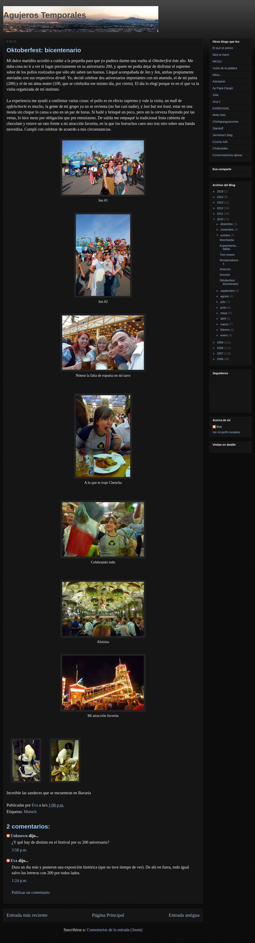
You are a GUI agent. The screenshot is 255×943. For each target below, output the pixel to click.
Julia (215, 95)
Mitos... (217, 75)
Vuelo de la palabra (225, 68)
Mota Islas (219, 115)
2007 (220, 353)
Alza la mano (221, 54)
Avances (225, 269)
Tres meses (227, 254)
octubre (225, 235)
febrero (225, 329)
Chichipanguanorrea (225, 121)
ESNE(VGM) (221, 108)
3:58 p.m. (19, 850)
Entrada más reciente (27, 915)
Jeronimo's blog (223, 135)
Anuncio (225, 274)
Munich (30, 811)
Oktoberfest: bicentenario (229, 282)
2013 (220, 202)
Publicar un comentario (31, 892)
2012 (220, 208)
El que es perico (223, 48)
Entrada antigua (184, 915)
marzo (224, 324)
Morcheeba (227, 240)
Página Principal (108, 915)
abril (223, 318)
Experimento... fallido (229, 247)
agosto (225, 296)
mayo (224, 313)
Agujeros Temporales (44, 15)
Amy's (216, 101)
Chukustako (220, 148)
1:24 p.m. (19, 880)
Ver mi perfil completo (226, 432)
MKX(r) (217, 61)
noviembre (227, 229)
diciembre (227, 224)
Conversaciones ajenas (227, 155)
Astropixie (219, 81)
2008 (220, 348)
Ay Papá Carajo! (223, 88)
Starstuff (218, 128)
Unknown (19, 835)
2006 (220, 359)
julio (223, 301)
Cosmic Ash (220, 141)
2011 (220, 213)
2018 (220, 191)
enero (224, 335)
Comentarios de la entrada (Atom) (114, 929)
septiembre (227, 290)
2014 (220, 197)
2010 (220, 219)
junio (223, 307)
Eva (14, 860)
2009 (220, 342)
